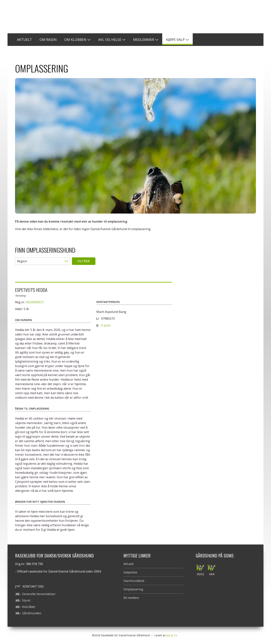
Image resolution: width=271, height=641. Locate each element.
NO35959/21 (35, 302)
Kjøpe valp (175, 39)
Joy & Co (171, 635)
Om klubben (75, 39)
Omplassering (133, 589)
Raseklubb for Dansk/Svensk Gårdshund (135, 17)
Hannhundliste (133, 581)
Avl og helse (109, 39)
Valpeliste (130, 572)
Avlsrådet (25, 607)
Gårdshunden (28, 613)
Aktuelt (128, 564)
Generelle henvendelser (36, 594)
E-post (105, 325)
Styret (23, 600)
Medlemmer (143, 39)
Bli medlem (131, 598)
